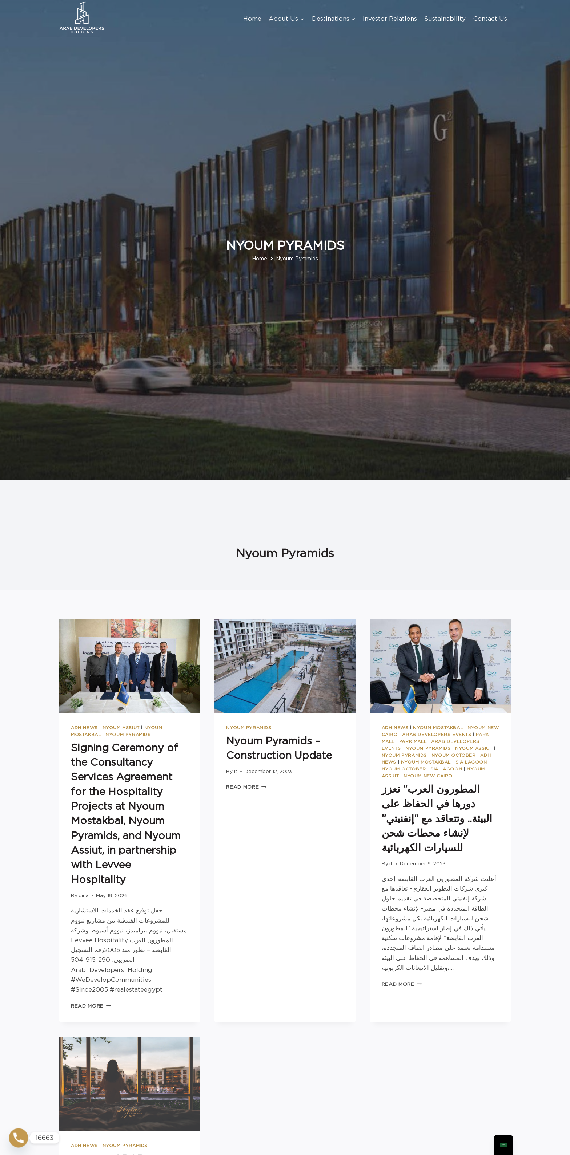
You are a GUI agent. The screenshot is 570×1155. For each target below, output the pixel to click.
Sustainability (445, 18)
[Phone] (19, 1138)
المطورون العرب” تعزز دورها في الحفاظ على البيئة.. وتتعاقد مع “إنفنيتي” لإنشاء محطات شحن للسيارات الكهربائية (437, 818)
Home (252, 18)
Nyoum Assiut (121, 727)
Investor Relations (390, 18)
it (235, 771)
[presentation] (129, 665)
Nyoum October (453, 755)
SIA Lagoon (471, 762)
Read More (91, 1006)
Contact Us (490, 18)
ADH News (84, 727)
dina (84, 895)
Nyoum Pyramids (127, 734)
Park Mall (412, 741)
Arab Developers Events (436, 734)
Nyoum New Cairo (428, 775)
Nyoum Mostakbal (438, 727)
